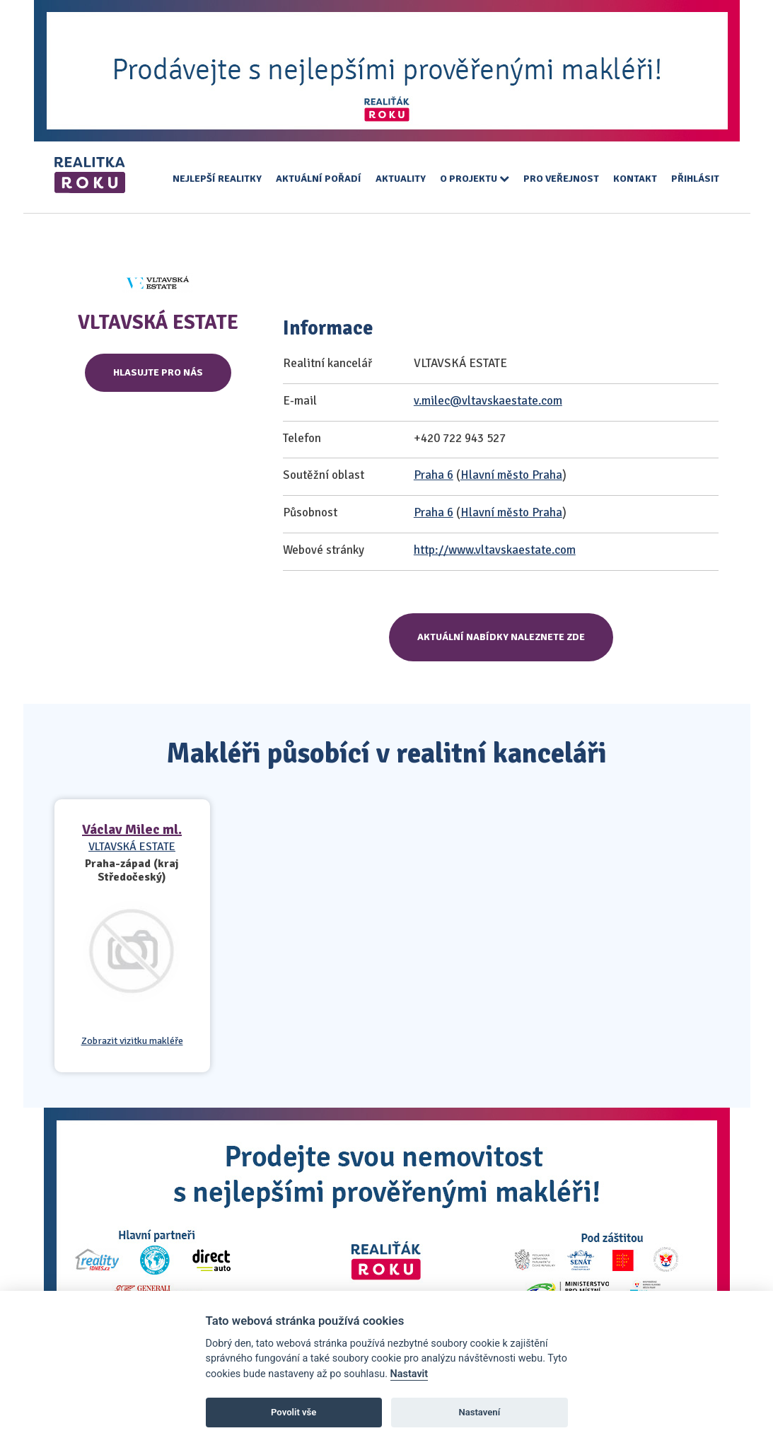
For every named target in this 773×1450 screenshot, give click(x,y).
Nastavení (479, 1412)
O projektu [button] (474, 179)
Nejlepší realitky (217, 179)
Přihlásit (695, 179)
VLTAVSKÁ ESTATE (131, 847)
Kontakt (635, 179)
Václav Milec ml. (132, 829)
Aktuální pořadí (318, 179)
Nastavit (409, 1374)
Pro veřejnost (561, 179)
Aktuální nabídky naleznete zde (501, 637)
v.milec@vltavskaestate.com (488, 400)
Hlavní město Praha (511, 475)
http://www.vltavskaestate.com (495, 550)
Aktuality (401, 179)
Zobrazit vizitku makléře (132, 1041)
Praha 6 (433, 475)
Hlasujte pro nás (158, 372)
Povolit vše (293, 1412)
